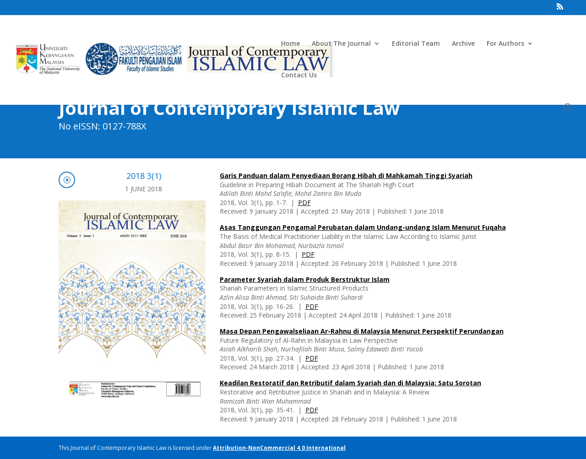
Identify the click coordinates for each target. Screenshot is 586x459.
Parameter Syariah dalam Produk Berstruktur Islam (305, 279)
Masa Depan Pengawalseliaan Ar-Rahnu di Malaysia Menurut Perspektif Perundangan (362, 331)
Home (290, 44)
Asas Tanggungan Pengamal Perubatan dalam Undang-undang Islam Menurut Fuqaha (363, 227)
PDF (304, 202)
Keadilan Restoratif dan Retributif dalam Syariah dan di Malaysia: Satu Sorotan (350, 382)
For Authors (505, 44)
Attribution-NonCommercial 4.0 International (279, 448)
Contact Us (299, 75)
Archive (463, 44)
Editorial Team (416, 44)
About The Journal (341, 44)
